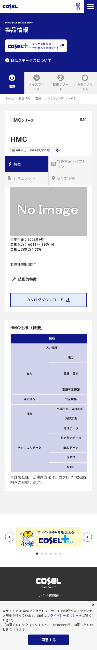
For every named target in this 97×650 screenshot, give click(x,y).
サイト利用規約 (48, 595)
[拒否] (93, 605)
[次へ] (87, 537)
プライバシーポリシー (63, 616)
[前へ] (9, 537)
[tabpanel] (48, 537)
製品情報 (24, 98)
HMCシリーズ (55, 98)
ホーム (9, 98)
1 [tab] (37, 554)
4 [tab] (51, 554)
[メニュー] (90, 6)
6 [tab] (60, 554)
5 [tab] (56, 554)
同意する (48, 640)
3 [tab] (46, 554)
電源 (38, 98)
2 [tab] (42, 554)
